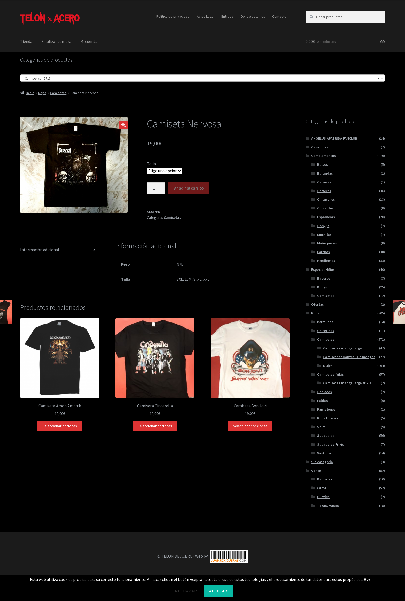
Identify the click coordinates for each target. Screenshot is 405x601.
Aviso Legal (205, 16)
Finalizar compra (56, 41)
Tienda (26, 41)
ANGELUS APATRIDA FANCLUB (334, 138)
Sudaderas (325, 435)
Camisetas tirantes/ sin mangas (349, 357)
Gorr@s (323, 225)
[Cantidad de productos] (156, 188)
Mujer (327, 365)
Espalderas (326, 217)
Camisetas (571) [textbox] (200, 78)
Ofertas (317, 304)
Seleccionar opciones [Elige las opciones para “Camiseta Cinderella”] (155, 426)
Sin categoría (322, 462)
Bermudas (325, 322)
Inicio (30, 93)
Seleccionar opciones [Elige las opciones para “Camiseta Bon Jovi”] (250, 426)
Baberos (323, 278)
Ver (367, 579)
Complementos (323, 155)
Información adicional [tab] (39, 249)
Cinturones (326, 199)
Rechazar (186, 591)
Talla (151, 163)
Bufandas (325, 173)
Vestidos (324, 453)
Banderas (324, 479)
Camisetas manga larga (342, 348)
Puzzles (323, 496)
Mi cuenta (88, 41)
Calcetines (325, 330)
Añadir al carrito (189, 188)
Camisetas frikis (330, 374)
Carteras (324, 191)
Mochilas (324, 234)
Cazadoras (320, 147)
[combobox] (202, 78)
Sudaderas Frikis (330, 444)
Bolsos (322, 164)
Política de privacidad (173, 16)
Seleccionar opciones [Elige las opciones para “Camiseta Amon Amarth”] (60, 426)
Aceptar (218, 591)
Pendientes (326, 260)
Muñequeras (327, 243)
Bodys (322, 287)
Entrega (227, 16)
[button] (123, 125)
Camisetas (58, 93)
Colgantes (325, 208)
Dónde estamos (253, 16)
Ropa (42, 93)
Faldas (322, 400)
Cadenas (324, 182)
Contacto (279, 16)
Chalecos (324, 391)
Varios (316, 470)
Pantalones (326, 409)
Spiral (322, 427)
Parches (323, 252)
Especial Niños (323, 269)
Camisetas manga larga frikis (347, 383)
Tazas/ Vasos (328, 505)
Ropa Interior (327, 418)
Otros (321, 488)
